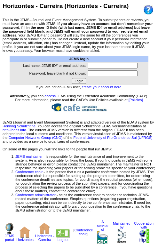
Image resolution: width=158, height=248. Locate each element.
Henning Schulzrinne (19, 126)
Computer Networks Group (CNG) (35, 138)
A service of (102, 229)
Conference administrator (35, 195)
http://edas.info (14, 130)
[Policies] (136, 100)
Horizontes (24, 238)
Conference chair (29, 172)
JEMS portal (9, 236)
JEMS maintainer (29, 156)
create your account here (102, 87)
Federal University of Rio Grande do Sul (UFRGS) (112, 138)
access (50, 96)
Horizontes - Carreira (44, 236)
